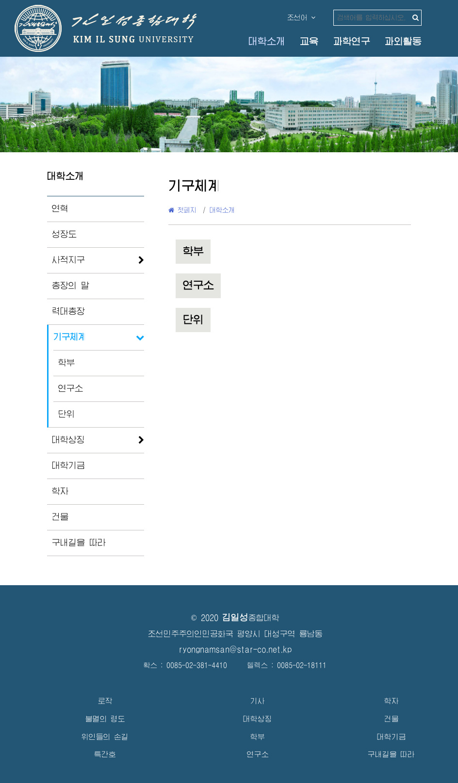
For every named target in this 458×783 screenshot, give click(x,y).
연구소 (70, 388)
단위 (66, 414)
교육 (309, 41)
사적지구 (68, 260)
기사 (257, 700)
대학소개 (266, 41)
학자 (60, 491)
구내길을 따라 (79, 542)
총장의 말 (70, 285)
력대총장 (68, 311)
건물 (60, 516)
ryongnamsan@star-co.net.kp (235, 649)
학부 (66, 362)
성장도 (64, 234)
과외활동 (403, 41)
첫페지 (182, 210)
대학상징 (68, 439)
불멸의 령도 (105, 718)
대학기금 (68, 465)
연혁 (60, 208)
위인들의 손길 (105, 736)
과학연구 (351, 41)
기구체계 (69, 337)
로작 (105, 700)
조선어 (301, 17)
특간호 (105, 754)
